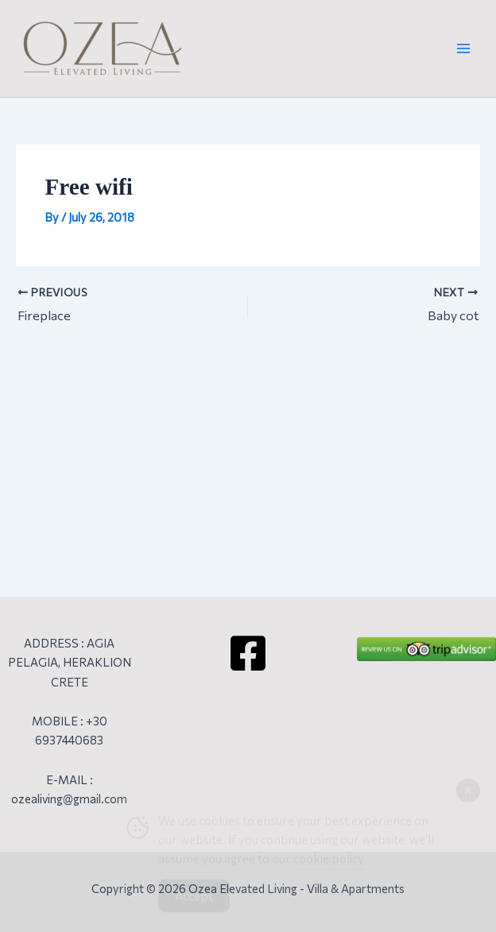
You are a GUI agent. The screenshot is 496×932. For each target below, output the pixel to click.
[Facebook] (248, 653)
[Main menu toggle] (463, 48)
